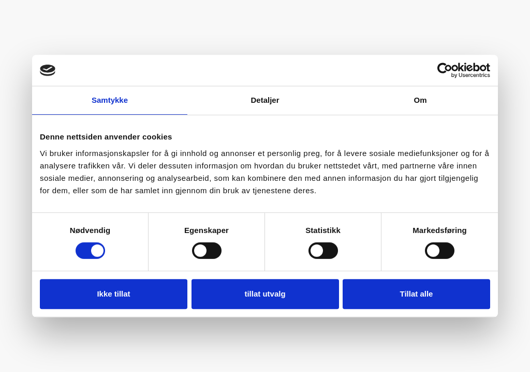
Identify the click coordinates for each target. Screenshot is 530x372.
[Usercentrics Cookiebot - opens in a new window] (445, 70)
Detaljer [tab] (265, 100)
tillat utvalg (264, 293)
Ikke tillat (113, 293)
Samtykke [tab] (110, 100)
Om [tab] (420, 100)
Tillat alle (416, 293)
